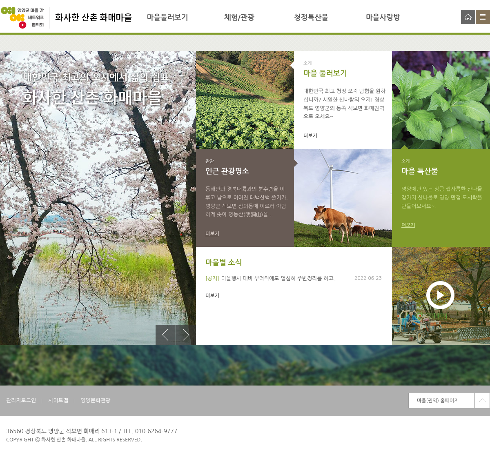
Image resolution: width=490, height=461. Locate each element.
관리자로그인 (21, 400)
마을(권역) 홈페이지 (438, 400)
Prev (166, 335)
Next (186, 335)
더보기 (310, 135)
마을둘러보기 (167, 17)
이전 (166, 335)
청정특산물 (311, 17)
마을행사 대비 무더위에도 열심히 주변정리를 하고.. (279, 278)
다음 (186, 335)
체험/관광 (239, 17)
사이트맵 (483, 17)
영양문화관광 (95, 400)
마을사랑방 (383, 17)
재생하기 (440, 295)
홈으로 (468, 17)
